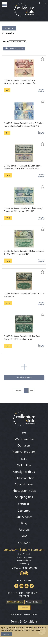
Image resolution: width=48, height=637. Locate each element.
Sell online (24, 465)
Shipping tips (24, 497)
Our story (24, 510)
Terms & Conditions (24, 621)
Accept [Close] (6, 634)
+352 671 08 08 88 (24, 568)
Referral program (24, 451)
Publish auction (24, 478)
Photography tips (24, 490)
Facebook (16, 586)
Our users (24, 445)
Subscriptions (24, 484)
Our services (24, 517)
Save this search (16, 49)
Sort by (6, 41)
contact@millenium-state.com (24, 549)
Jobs (24, 536)
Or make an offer (41, 90)
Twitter (32, 586)
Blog (24, 523)
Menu (4, 4)
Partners (24, 529)
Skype (22, 573)
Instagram (21, 586)
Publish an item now (24, 377)
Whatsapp (26, 573)
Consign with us (24, 471)
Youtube (27, 586)
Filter (11, 28)
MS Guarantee (24, 439)
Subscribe (24, 608)
